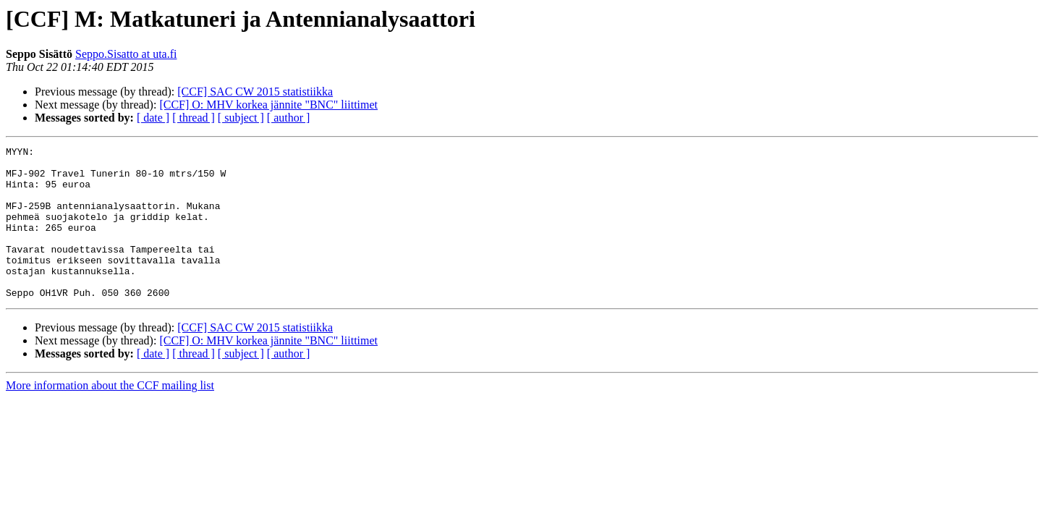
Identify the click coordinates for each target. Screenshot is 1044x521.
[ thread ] (193, 117)
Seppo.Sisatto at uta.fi (126, 54)
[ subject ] (241, 117)
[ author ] (288, 117)
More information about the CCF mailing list (110, 416)
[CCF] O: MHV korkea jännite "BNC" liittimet (268, 104)
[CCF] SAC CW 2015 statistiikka (255, 91)
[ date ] (153, 117)
